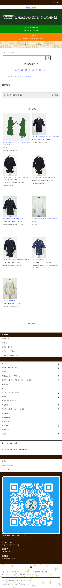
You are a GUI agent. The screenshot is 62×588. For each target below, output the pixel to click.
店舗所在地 (5, 338)
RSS (32, 574)
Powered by (15, 584)
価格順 (14, 95)
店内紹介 (5, 343)
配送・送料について (19, 572)
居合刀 (17, 70)
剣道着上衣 (28, 76)
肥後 (21, 70)
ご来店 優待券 (7, 347)
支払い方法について (7, 572)
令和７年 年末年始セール (10, 355)
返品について (28, 572)
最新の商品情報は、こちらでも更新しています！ (17, 538)
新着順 (20, 95)
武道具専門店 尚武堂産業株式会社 (29, 17)
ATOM (36, 574)
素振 (40, 70)
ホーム (24, 44)
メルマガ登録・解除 (20, 574)
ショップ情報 (35, 44)
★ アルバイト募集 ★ (8, 351)
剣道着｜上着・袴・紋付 (15, 76)
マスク (45, 70)
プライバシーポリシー (8, 574)
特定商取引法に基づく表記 (40, 572)
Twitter (28, 574)
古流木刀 (34, 70)
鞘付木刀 (27, 70)
